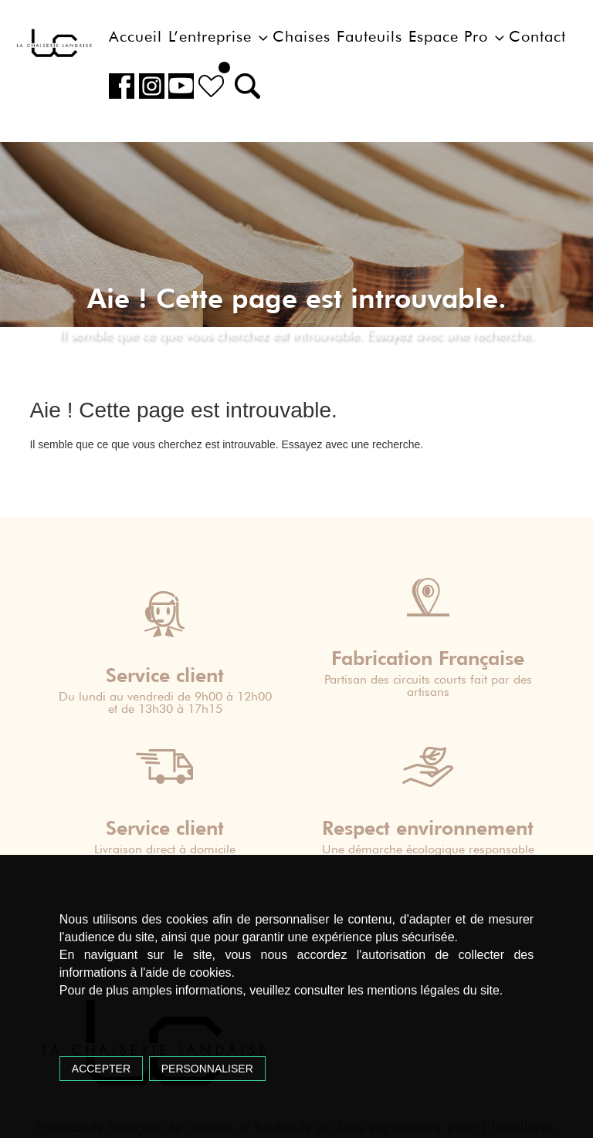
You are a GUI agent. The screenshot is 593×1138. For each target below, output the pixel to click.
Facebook (121, 85)
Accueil (135, 36)
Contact (537, 36)
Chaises (301, 36)
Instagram (149, 85)
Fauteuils (369, 36)
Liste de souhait (207, 85)
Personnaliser (207, 1068)
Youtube (179, 85)
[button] (242, 85)
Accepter (101, 1068)
